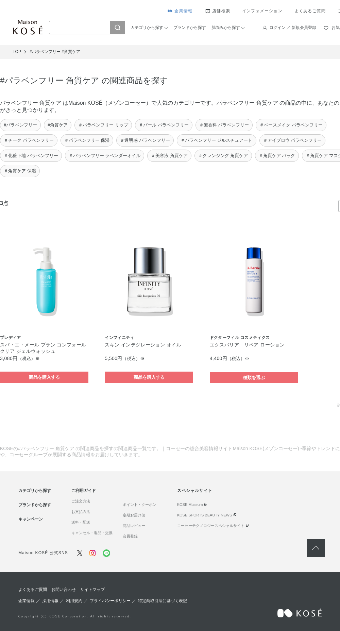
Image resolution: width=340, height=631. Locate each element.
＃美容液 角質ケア (169, 155)
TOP (17, 51)
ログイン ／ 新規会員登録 (293, 27)
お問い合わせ (63, 589)
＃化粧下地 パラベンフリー (31, 155)
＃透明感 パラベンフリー (145, 140)
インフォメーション (262, 10)
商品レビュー (134, 526)
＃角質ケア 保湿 (20, 170)
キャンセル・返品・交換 (92, 533)
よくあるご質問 (310, 10)
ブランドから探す (189, 27)
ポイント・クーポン (139, 504)
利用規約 (74, 600)
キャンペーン (30, 519)
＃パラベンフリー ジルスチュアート (217, 140)
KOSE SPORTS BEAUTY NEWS (204, 515)
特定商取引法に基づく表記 (162, 600)
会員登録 (130, 536)
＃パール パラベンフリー (164, 124)
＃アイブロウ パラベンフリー (292, 140)
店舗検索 (221, 10)
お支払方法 (80, 512)
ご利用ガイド (83, 490)
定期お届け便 (134, 515)
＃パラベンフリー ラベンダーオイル (105, 155)
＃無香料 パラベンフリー (224, 124)
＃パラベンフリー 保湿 (87, 140)
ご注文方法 (80, 501)
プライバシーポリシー (110, 600)
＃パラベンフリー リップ (103, 124)
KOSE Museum (190, 504)
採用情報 (50, 600)
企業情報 (183, 10)
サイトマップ (92, 589)
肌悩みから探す (225, 27)
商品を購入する (44, 377)
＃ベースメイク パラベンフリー (291, 124)
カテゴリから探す (147, 27)
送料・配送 (80, 522)
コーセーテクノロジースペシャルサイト (210, 526)
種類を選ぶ (254, 377)
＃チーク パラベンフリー (29, 140)
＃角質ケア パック (277, 155)
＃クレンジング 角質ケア (223, 155)
